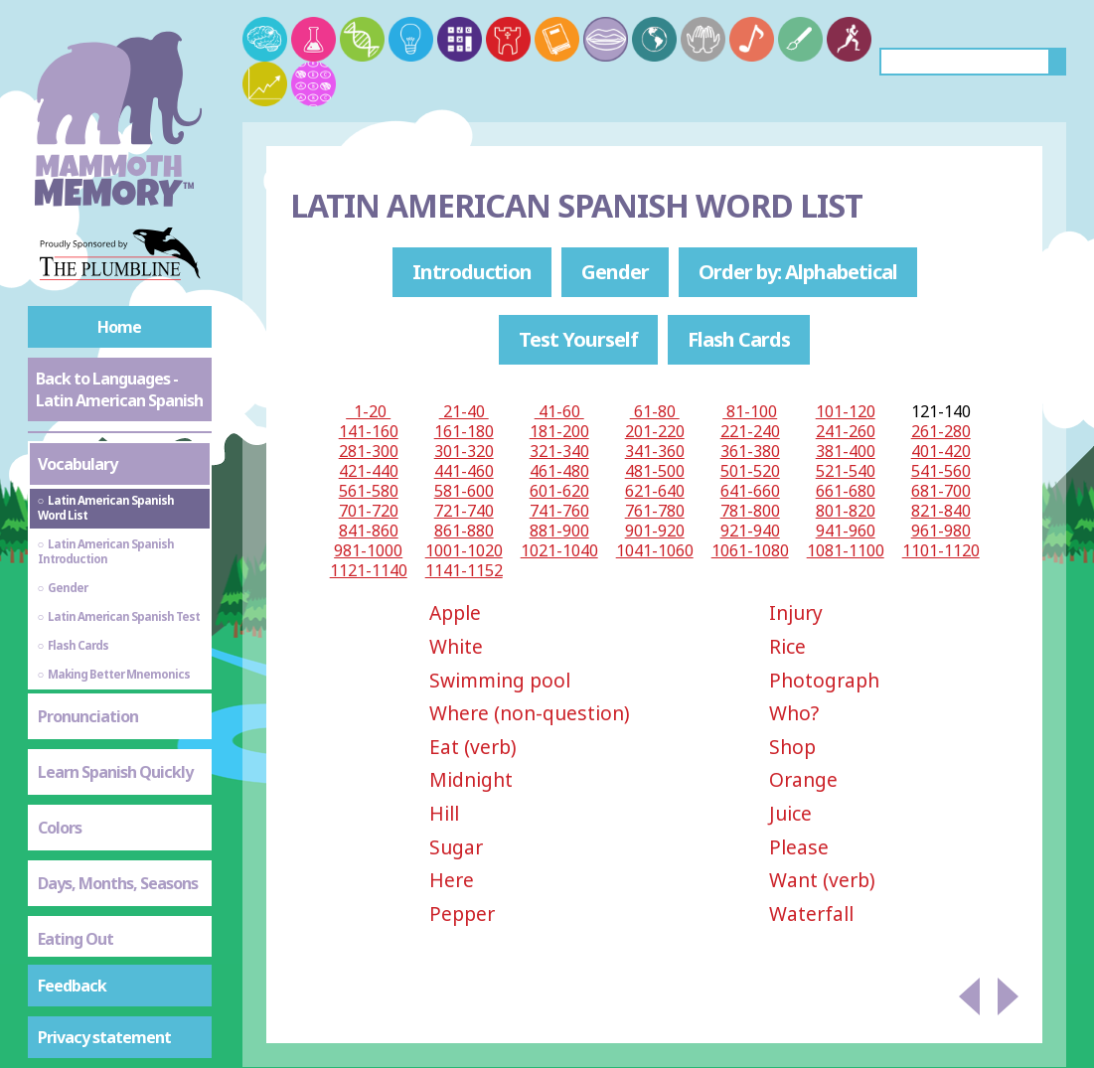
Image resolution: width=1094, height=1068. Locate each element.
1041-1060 (655, 550)
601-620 (559, 491)
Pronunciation (88, 716)
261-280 (941, 431)
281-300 (368, 451)
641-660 (750, 491)
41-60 (559, 411)
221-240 (750, 431)
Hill (444, 813)
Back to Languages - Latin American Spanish (119, 389)
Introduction (472, 271)
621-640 (655, 491)
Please (799, 847)
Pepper (462, 913)
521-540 (845, 471)
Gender (615, 271)
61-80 (655, 411)
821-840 (941, 511)
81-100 (749, 411)
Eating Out (75, 939)
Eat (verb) (473, 746)
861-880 (464, 530)
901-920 (655, 530)
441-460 (464, 471)
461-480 (559, 471)
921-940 (750, 530)
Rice (787, 646)
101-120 (845, 411)
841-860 (368, 530)
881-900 (559, 530)
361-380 (750, 451)
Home (119, 327)
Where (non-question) (529, 712)
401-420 (941, 451)
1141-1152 (464, 570)
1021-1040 (559, 550)
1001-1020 (464, 550)
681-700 (941, 491)
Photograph (824, 680)
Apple (455, 612)
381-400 (845, 451)
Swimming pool (499, 680)
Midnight (471, 779)
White (456, 646)
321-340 (559, 451)
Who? (794, 712)
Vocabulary (77, 464)
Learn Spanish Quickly (115, 772)
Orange (803, 779)
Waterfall (811, 913)
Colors (59, 828)
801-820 (845, 511)
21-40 (464, 411)
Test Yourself (578, 339)
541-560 (941, 471)
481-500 (655, 471)
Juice (790, 813)
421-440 (368, 471)
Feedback (72, 985)
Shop (792, 746)
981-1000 (368, 550)
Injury (796, 612)
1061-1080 (750, 550)
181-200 (559, 431)
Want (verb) (822, 879)
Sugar (456, 847)
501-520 (750, 471)
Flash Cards (739, 339)
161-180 (464, 431)
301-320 (464, 451)
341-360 (655, 451)
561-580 (368, 491)
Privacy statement (104, 1037)
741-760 (559, 511)
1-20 (368, 411)
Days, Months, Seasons (118, 883)
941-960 (845, 530)
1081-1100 (845, 550)
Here (451, 879)
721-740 (464, 511)
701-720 (368, 511)
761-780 (655, 511)
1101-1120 (941, 550)
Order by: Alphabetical (798, 271)
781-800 (750, 511)
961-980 (941, 530)
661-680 (845, 491)
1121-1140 (368, 570)
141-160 (368, 431)
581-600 (464, 491)
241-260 (845, 431)
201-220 (655, 431)
